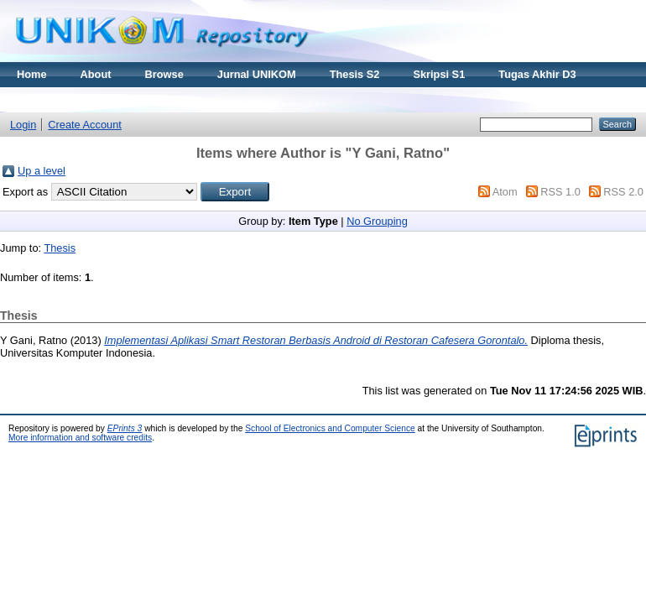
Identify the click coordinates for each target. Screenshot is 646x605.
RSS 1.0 (560, 191)
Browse (164, 74)
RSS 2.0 (623, 191)
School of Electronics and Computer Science (330, 428)
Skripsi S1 (439, 74)
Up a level (41, 170)
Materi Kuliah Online (69, 99)
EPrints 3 (125, 428)
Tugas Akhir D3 (537, 74)
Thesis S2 (355, 74)
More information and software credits (80, 437)
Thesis (60, 248)
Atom (505, 191)
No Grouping (377, 221)
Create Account (85, 124)
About (96, 74)
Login (23, 124)
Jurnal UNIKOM (256, 74)
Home (32, 74)
